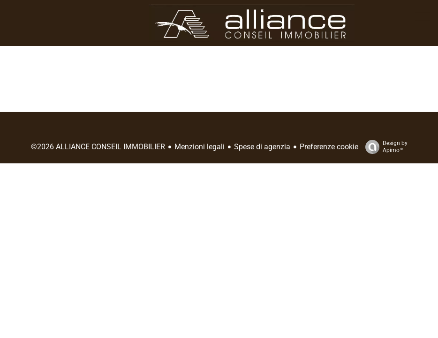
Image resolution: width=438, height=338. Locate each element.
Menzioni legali (199, 146)
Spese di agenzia (262, 146)
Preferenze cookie (329, 146)
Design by (384, 147)
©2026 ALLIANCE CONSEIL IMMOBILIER (98, 146)
